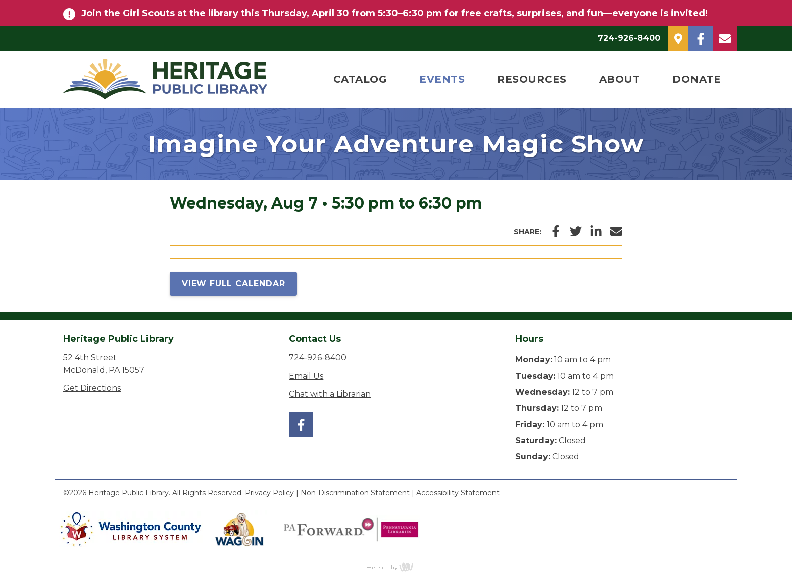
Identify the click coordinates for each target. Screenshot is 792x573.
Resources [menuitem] (532, 79)
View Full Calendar (233, 283)
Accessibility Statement (458, 492)
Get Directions (92, 388)
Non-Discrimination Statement (355, 492)
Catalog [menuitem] (360, 79)
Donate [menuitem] (696, 79)
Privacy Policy (269, 492)
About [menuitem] (619, 79)
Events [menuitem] (442, 79)
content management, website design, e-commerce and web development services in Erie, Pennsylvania (396, 567)
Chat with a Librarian (330, 394)
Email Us (306, 376)
